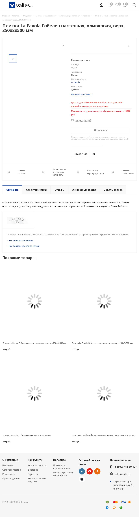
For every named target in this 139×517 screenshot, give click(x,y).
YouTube (90, 471)
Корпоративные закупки (37, 480)
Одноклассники (97, 471)
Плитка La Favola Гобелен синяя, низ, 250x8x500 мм (26, 435)
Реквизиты (8, 474)
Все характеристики (80, 94)
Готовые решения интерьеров (63, 474)
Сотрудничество (11, 469)
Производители (11, 478)
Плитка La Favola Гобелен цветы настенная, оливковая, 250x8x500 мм (105, 435)
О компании (10, 460)
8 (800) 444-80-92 (125, 466)
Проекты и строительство (61, 467)
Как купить (35, 460)
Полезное (59, 460)
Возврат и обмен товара (128, 171)
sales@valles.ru (123, 474)
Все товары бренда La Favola (24, 245)
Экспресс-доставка (22, 171)
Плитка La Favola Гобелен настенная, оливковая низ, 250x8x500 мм (34, 343)
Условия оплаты (37, 465)
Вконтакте (82, 471)
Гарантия (33, 474)
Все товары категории (21, 240)
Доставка (33, 469)
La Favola (75, 82)
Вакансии (7, 465)
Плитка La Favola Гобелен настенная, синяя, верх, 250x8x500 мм (102, 343)
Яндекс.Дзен (82, 479)
